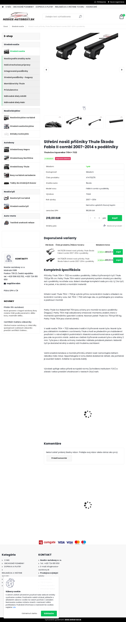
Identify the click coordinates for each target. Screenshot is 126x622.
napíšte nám (13, 283)
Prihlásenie (101, 2)
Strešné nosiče (18, 26)
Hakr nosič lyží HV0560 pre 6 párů (111, 412)
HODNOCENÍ (91, 7)
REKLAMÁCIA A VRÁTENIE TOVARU (69, 7)
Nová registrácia (117, 2)
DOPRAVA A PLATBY (44, 7)
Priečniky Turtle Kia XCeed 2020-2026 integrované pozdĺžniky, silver (109, 497)
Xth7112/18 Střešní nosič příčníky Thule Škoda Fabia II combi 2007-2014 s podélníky (76, 252)
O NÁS (8, 7)
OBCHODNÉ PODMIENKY (23, 7)
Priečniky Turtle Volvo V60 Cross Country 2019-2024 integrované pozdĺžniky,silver (57, 497)
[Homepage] (3, 7)
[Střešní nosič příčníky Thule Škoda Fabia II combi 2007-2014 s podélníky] (84, 48)
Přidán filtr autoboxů (14, 307)
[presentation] (46, 69)
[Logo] (19, 17)
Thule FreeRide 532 (54, 406)
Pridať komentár (59, 458)
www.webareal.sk (73, 619)
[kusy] (94, 218)
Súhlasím (49, 613)
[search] (80, 17)
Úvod (5, 26)
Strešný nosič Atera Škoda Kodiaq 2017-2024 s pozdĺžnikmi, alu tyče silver (84, 502)
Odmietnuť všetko (29, 613)
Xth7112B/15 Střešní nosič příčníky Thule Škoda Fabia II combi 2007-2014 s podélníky (76, 260)
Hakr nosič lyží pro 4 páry (82, 404)
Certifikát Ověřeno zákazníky (18, 322)
